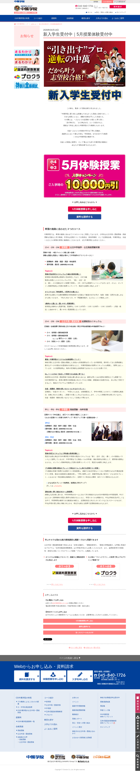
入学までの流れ (102, 18)
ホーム (90, 12)
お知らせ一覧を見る (93, 647)
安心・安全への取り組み (104, 12)
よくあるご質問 (118, 18)
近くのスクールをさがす (85, 632)
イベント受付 (77, 727)
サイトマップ (121, 12)
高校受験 (21, 730)
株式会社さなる (83, 761)
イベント (75, 702)
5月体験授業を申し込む (84, 209)
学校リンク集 (105, 710)
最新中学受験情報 (78, 706)
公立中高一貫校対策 (53, 705)
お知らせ (33, 24)
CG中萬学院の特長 (22, 18)
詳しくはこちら (57, 584)
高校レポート (77, 719)
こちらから (58, 486)
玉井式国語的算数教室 (54, 711)
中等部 (48, 708)
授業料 (54, 18)
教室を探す (86, 18)
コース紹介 (38, 18)
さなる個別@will (119, 2)
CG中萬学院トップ (22, 24)
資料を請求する (84, 217)
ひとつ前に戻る (76, 647)
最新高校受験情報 (78, 710)
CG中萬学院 (107, 2)
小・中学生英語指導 (25, 707)
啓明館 (96, 2)
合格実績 (70, 18)
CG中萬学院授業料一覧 (26, 721)
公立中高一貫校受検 (25, 734)
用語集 (102, 706)
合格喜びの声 (22, 737)
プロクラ (49, 715)
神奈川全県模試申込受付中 (110, 697)
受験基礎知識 (105, 702)
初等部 (48, 702)
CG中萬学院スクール (60, 603)
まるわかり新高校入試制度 (82, 737)
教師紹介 (75, 714)
